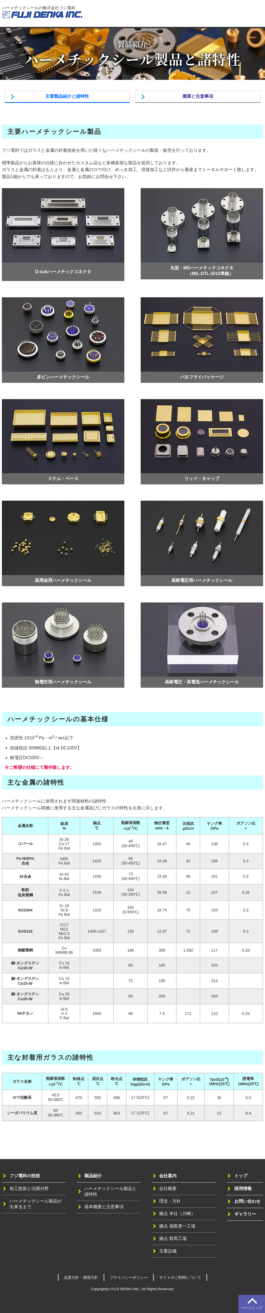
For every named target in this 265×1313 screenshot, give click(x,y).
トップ (131, 15)
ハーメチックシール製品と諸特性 (110, 1191)
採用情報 (224, 15)
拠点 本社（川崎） (177, 1213)
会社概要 (168, 1188)
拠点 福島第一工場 (177, 1226)
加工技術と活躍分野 (29, 1188)
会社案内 (203, 15)
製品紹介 (182, 15)
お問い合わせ (248, 15)
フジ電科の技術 (155, 15)
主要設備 (168, 1251)
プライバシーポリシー (129, 1277)
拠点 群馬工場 (172, 1238)
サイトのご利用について (180, 1277)
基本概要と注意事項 (104, 1206)
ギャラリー (245, 1214)
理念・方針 (170, 1201)
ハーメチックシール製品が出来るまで (36, 1204)
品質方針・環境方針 (81, 1277)
